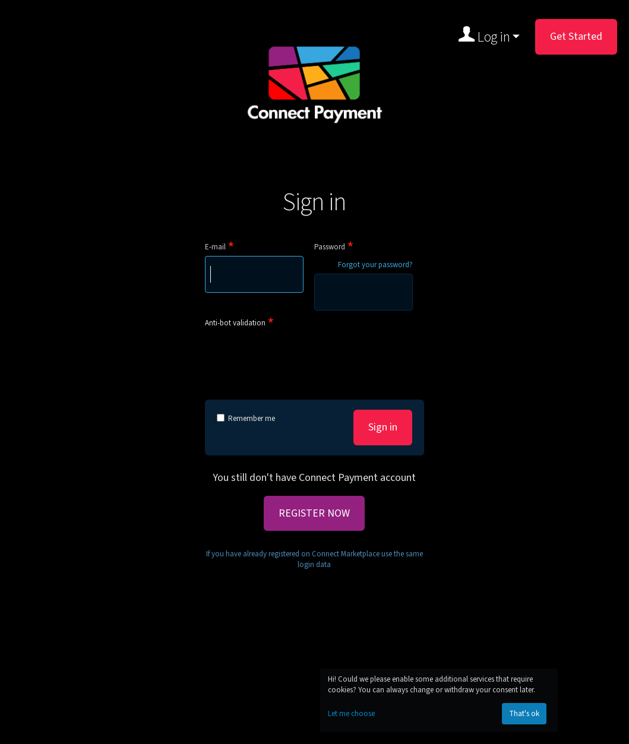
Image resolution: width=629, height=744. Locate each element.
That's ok (524, 713)
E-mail (215, 247)
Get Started (576, 36)
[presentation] (295, 354)
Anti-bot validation (235, 323)
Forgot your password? (375, 264)
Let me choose (351, 713)
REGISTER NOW (314, 513)
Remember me (246, 418)
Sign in (382, 427)
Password (329, 247)
